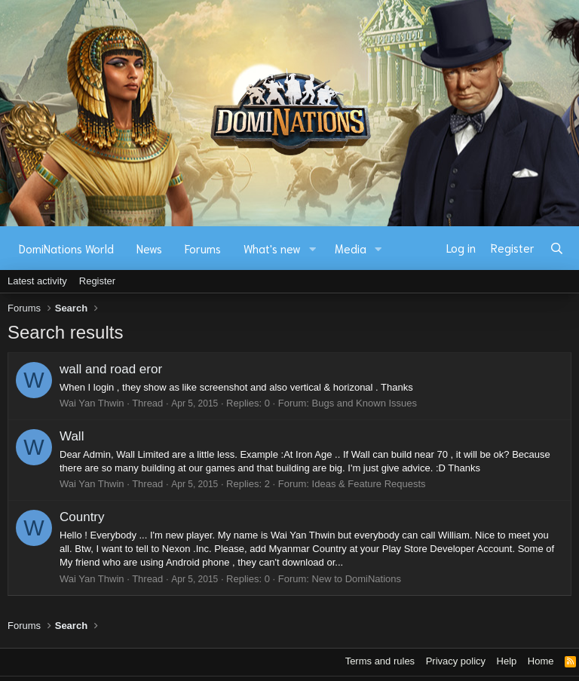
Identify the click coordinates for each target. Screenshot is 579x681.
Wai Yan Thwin (92, 403)
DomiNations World (66, 248)
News (149, 248)
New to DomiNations (357, 578)
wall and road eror (111, 369)
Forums (203, 248)
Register (97, 281)
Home (541, 661)
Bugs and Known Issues (364, 403)
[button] (312, 248)
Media (350, 248)
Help (507, 661)
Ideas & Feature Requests (369, 483)
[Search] (556, 248)
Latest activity (37, 281)
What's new (272, 248)
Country (82, 517)
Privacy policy (456, 661)
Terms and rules (380, 661)
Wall (72, 436)
